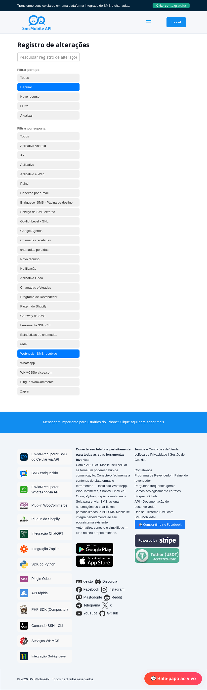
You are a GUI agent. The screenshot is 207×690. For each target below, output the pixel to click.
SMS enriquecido (45, 473)
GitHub (108, 613)
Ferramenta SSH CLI (35, 325)
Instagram (112, 590)
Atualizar (26, 115)
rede (23, 344)
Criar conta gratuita (173, 5)
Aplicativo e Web (32, 174)
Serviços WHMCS (45, 641)
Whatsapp (27, 363)
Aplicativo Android (33, 146)
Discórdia (106, 582)
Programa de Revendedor (39, 297)
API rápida (40, 593)
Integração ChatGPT (47, 533)
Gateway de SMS (32, 316)
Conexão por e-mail (34, 193)
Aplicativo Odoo (31, 278)
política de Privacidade (151, 454)
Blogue (140, 496)
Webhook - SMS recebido (38, 353)
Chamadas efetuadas (35, 287)
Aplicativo (27, 165)
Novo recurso (30, 96)
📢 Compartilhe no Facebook (160, 524)
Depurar (26, 87)
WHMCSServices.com (36, 372)
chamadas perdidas (34, 250)
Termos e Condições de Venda (157, 449)
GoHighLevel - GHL (34, 221)
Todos (24, 78)
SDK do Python (43, 564)
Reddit (113, 598)
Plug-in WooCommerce (37, 382)
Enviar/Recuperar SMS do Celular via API (49, 456)
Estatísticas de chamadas (38, 335)
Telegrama (88, 605)
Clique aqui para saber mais (142, 422)
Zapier (25, 391)
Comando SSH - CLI (47, 626)
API (23, 155)
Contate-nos (143, 470)
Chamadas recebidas (35, 240)
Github (152, 496)
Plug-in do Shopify (33, 306)
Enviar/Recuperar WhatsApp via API (45, 489)
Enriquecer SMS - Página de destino (46, 202)
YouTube (87, 613)
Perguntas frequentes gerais (155, 486)
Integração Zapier (45, 549)
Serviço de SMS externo (37, 212)
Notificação (28, 268)
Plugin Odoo (41, 579)
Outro (24, 106)
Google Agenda (31, 231)
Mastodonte (89, 598)
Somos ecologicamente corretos (158, 491)
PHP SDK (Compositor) (50, 609)
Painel (176, 22)
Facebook (87, 590)
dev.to (84, 582)
